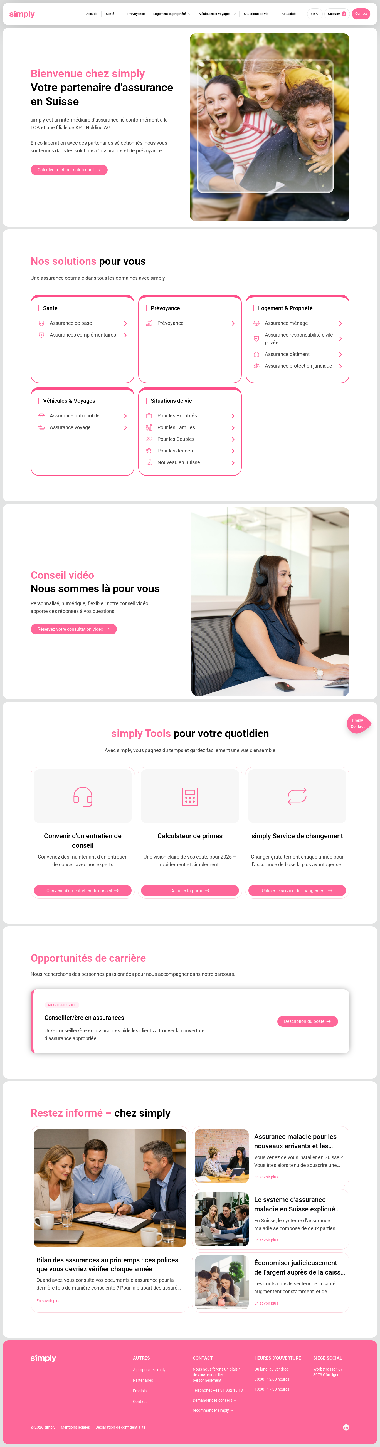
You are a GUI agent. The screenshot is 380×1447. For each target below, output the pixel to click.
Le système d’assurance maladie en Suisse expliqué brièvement (294, 1209)
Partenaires (143, 1380)
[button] (361, 14)
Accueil (91, 14)
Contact (140, 1401)
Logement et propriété (169, 14)
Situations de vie (255, 14)
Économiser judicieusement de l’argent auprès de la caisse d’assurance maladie (299, 1272)
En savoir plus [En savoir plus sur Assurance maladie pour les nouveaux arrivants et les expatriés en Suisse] (266, 1177)
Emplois (140, 1391)
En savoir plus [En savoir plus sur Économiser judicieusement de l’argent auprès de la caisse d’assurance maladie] (266, 1303)
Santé (109, 14)
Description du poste (307, 1021)
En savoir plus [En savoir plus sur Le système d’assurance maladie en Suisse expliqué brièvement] (266, 1240)
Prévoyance (135, 14)
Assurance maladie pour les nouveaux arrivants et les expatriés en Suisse (295, 1146)
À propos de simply (149, 1369)
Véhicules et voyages (214, 14)
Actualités (288, 14)
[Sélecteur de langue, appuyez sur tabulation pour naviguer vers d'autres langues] (314, 13)
